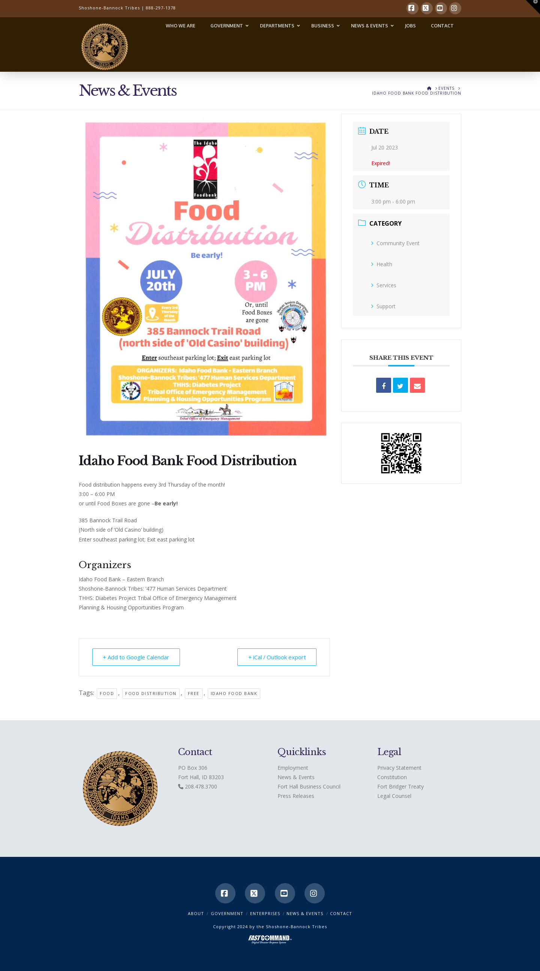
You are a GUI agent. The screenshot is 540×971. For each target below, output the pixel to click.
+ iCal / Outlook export (277, 657)
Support (383, 306)
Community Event (395, 243)
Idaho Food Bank (234, 693)
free (194, 693)
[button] (533, 7)
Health (381, 264)
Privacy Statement (399, 767)
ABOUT (196, 913)
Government (227, 913)
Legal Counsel (394, 795)
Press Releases (296, 795)
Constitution (392, 777)
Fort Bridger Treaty (400, 786)
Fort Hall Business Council (309, 786)
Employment (293, 767)
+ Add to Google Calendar (136, 657)
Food (107, 693)
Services (383, 285)
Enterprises (265, 913)
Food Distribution (151, 693)
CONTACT (341, 913)
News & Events (296, 777)
